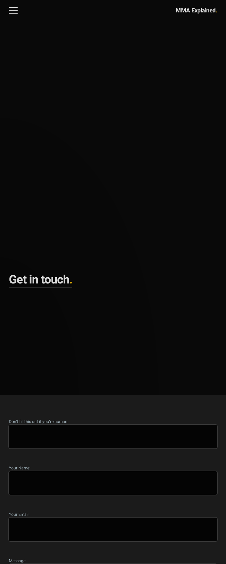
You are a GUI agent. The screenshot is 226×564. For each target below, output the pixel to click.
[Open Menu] (13, 10)
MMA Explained (196, 10)
